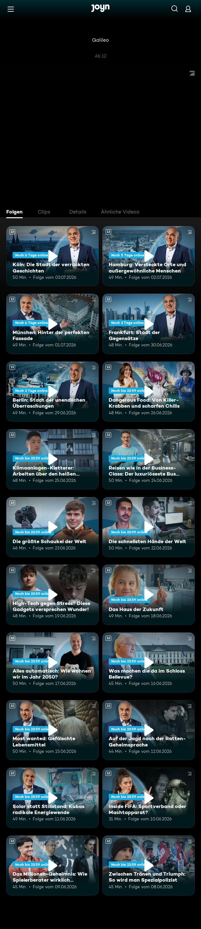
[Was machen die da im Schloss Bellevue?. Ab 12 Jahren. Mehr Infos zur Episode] (148, 662)
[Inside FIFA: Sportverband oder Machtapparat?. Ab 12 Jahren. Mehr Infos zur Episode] (148, 798)
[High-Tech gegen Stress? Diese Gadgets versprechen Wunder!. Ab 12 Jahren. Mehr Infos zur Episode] (52, 595)
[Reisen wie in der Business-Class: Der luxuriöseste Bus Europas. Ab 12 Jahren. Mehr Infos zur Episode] (148, 459)
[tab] (16, 212)
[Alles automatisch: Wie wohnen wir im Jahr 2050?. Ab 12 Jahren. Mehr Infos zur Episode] (52, 662)
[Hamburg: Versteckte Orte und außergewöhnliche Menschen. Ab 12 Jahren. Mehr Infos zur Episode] (148, 256)
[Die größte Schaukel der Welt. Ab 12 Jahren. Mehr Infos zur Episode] (52, 527)
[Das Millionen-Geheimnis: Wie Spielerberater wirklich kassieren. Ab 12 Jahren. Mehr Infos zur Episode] (52, 866)
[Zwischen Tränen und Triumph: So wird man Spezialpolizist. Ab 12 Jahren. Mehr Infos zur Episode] (148, 866)
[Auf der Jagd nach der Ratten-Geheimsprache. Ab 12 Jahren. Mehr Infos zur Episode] (148, 730)
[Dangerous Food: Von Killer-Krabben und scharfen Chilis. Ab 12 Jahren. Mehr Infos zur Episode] (148, 392)
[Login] (188, 8)
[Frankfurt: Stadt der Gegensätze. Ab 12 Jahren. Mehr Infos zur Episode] (148, 324)
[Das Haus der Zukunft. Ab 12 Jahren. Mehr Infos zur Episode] (148, 595)
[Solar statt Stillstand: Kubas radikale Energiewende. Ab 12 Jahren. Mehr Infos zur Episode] (52, 798)
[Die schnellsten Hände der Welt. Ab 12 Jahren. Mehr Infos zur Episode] (148, 527)
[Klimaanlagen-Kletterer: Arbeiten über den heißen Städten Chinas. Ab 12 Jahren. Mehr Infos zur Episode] (52, 459)
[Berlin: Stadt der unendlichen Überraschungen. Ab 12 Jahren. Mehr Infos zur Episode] (52, 392)
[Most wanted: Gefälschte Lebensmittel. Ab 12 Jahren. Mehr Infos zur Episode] (52, 730)
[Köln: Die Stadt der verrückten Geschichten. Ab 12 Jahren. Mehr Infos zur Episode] (52, 256)
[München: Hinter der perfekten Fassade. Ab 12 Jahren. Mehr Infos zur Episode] (52, 324)
